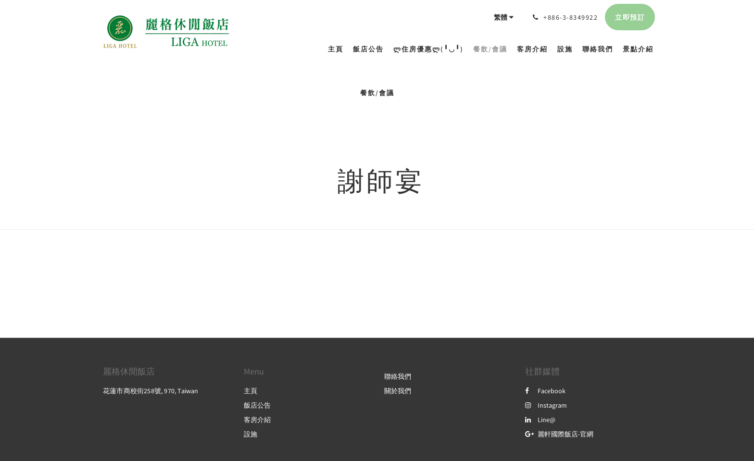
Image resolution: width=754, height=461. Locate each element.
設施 (250, 434)
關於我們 (397, 390)
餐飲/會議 (377, 92)
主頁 (250, 390)
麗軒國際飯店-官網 (559, 434)
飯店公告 (257, 405)
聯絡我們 (397, 376)
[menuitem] (338, 49)
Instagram (546, 405)
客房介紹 (257, 419)
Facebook (545, 390)
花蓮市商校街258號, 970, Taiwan (151, 390)
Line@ (540, 419)
